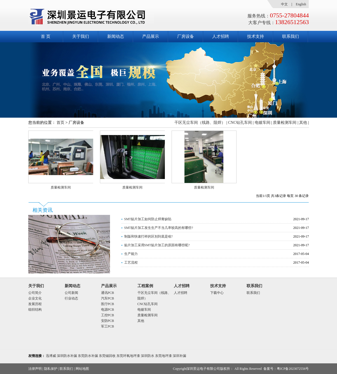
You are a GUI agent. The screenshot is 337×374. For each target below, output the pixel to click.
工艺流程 (131, 262)
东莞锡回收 (107, 356)
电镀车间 (262, 122)
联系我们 (290, 36)
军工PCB (107, 326)
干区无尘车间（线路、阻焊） (199, 122)
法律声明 (35, 369)
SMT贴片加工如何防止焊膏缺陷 (148, 219)
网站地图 (82, 369)
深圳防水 (147, 356)
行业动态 (71, 298)
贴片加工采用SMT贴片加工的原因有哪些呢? (157, 245)
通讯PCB (107, 293)
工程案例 (145, 286)
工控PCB (107, 315)
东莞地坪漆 (163, 356)
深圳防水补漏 (67, 356)
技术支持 (255, 36)
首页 (60, 122)
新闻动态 (115, 36)
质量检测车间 (284, 122)
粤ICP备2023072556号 (293, 369)
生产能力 (131, 254)
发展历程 (35, 304)
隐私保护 (50, 369)
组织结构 (35, 310)
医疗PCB (107, 304)
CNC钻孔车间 (240, 122)
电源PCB (107, 310)
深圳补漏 (179, 356)
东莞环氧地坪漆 (128, 356)
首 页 (45, 36)
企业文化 (35, 298)
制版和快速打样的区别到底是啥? (148, 236)
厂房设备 (185, 36)
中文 (284, 4)
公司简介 (35, 293)
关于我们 (80, 36)
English (301, 4)
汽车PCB (107, 298)
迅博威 (51, 356)
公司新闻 (71, 293)
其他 (303, 122)
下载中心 (217, 293)
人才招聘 (220, 36)
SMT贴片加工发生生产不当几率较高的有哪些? (158, 228)
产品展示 (150, 36)
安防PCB (107, 321)
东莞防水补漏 (88, 356)
